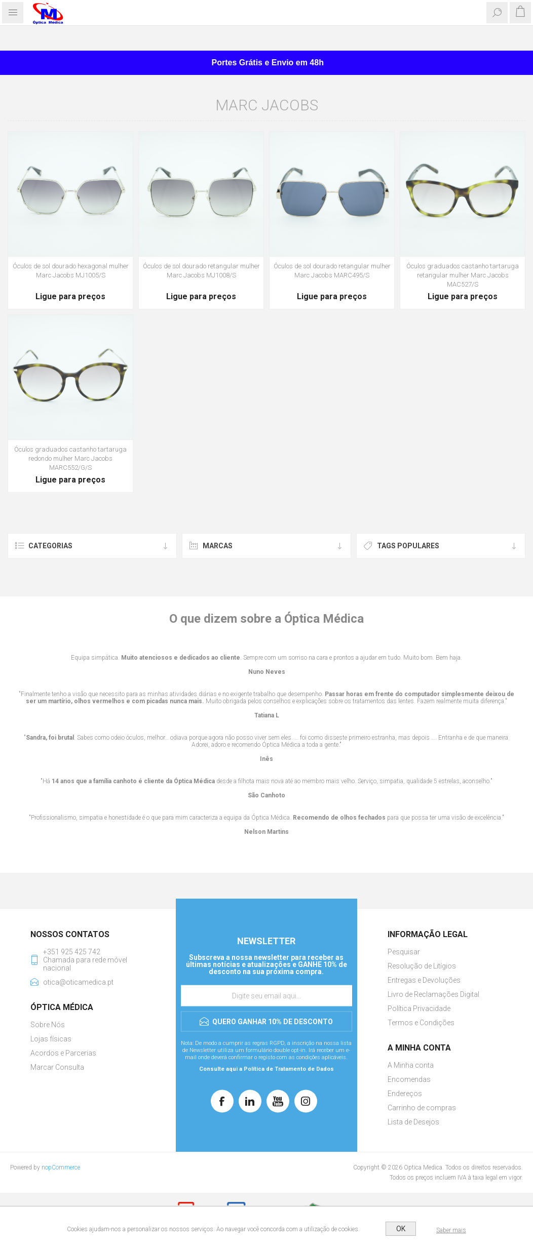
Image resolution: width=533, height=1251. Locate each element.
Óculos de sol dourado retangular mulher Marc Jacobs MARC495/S (332, 270)
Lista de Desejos (413, 1122)
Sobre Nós (47, 1025)
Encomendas (409, 1079)
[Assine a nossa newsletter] (266, 995)
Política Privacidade (419, 1008)
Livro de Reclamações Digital (433, 994)
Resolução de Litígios (422, 966)
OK (400, 1229)
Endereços (405, 1093)
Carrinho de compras (422, 1108)
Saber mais (451, 1230)
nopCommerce (61, 1167)
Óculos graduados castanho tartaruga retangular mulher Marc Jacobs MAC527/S (462, 275)
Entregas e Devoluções (424, 980)
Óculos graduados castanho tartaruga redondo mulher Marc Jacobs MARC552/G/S (70, 458)
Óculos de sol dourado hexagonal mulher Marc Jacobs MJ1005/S (71, 270)
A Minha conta (411, 1065)
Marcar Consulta (57, 1067)
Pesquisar (404, 952)
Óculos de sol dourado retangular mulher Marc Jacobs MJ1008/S (201, 270)
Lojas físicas (50, 1039)
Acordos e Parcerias (63, 1053)
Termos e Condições (421, 1023)
